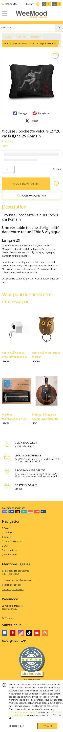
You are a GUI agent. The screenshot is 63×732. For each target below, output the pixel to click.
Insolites (35, 36)
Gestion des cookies (11, 584)
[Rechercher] (59, 28)
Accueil (8, 36)
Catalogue (8, 532)
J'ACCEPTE (47, 725)
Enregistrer (41, 113)
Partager (20, 113)
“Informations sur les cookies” (23, 712)
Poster (31, 121)
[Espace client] (38, 4)
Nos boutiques (10, 554)
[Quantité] (8, 169)
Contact (29, 4)
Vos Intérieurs (9, 550)
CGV (5, 545)
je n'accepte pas (16, 725)
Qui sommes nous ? (12, 541)
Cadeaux (21, 36)
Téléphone (8, 618)
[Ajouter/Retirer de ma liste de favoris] (56, 183)
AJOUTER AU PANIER (26, 183)
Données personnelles (13, 589)
